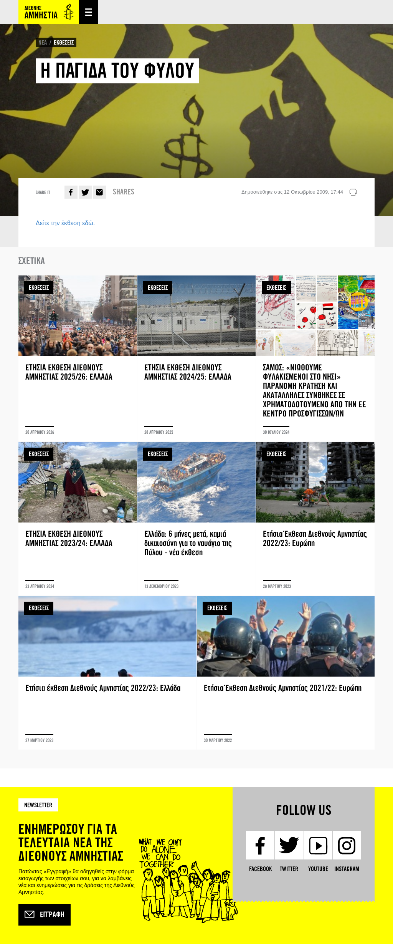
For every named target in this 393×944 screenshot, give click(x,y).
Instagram (346, 869)
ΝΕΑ (42, 42)
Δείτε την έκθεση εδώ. (65, 223)
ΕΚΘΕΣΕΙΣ (64, 42)
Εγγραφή (44, 914)
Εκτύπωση (353, 192)
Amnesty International (48, 12)
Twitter (85, 192)
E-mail (99, 192)
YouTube (318, 869)
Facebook (71, 192)
